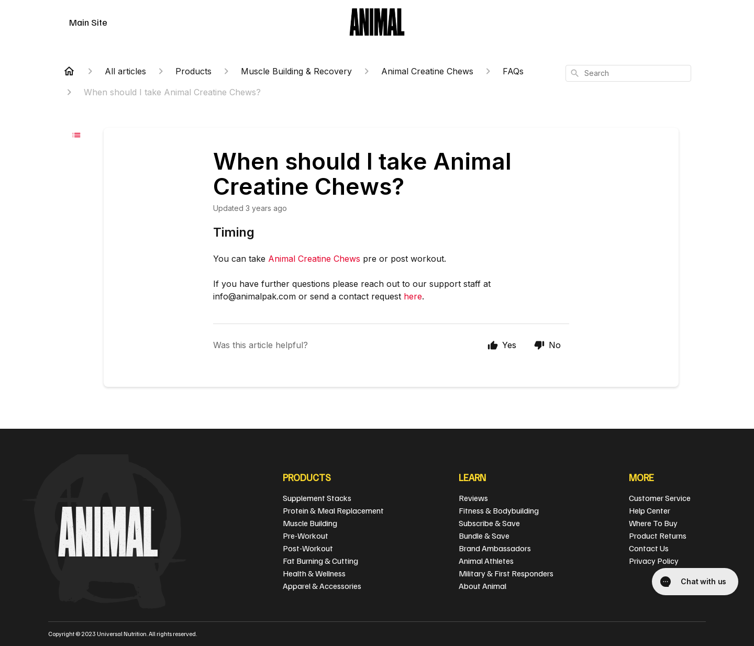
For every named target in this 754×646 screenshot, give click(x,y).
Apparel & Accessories (322, 586)
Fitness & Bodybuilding (499, 510)
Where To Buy (653, 523)
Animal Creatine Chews (314, 258)
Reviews (473, 498)
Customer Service (660, 498)
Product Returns (657, 535)
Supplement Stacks (317, 498)
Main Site (88, 22)
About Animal (482, 586)
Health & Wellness (314, 573)
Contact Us (649, 548)
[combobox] (628, 73)
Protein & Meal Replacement (333, 510)
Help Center (649, 510)
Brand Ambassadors (495, 548)
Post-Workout (308, 548)
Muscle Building (310, 523)
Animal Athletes (486, 560)
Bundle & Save (484, 535)
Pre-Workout (305, 535)
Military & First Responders (506, 573)
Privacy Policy (654, 560)
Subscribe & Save (489, 523)
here (413, 296)
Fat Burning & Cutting (320, 560)
